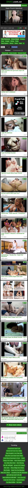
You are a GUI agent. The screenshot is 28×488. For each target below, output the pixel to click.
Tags (9, 486)
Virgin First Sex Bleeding (17, 470)
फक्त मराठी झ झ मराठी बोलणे (9, 477)
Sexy (2, 41)
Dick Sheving (20, 463)
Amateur (22, 39)
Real (20, 43)
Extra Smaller (13, 53)
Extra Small (5, 53)
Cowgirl (7, 41)
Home (5, 486)
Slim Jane (6, 467)
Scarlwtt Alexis (20, 480)
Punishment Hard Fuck (14, 448)
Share (2, 47)
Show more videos (14, 425)
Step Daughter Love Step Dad (14, 453)
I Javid (22, 458)
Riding (12, 41)
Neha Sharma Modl (19, 460)
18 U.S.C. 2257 (20, 486)
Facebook (14, 47)
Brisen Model (15, 39)
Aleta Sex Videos (5, 472)
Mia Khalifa (7, 470)
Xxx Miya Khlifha (10, 482)
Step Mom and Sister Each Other (14, 455)
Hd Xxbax (19, 482)
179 (19, 28)
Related (7, 50)
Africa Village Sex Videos (17, 467)
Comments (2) (18, 50)
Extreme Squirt (22, 53)
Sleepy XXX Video (8, 460)
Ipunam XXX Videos (19, 465)
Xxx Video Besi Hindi (9, 463)
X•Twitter (8, 47)
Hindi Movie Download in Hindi (12, 458)
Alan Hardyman (5, 39)
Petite (16, 41)
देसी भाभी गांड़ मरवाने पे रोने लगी (14, 475)
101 (25, 28)
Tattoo (16, 43)
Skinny (11, 43)
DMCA (13, 486)
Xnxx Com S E (21, 477)
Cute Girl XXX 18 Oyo (9, 480)
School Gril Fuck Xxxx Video (14, 451)
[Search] (11, 5)
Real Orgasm (4, 43)
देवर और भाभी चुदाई (8, 465)
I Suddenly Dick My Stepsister (19, 472)
